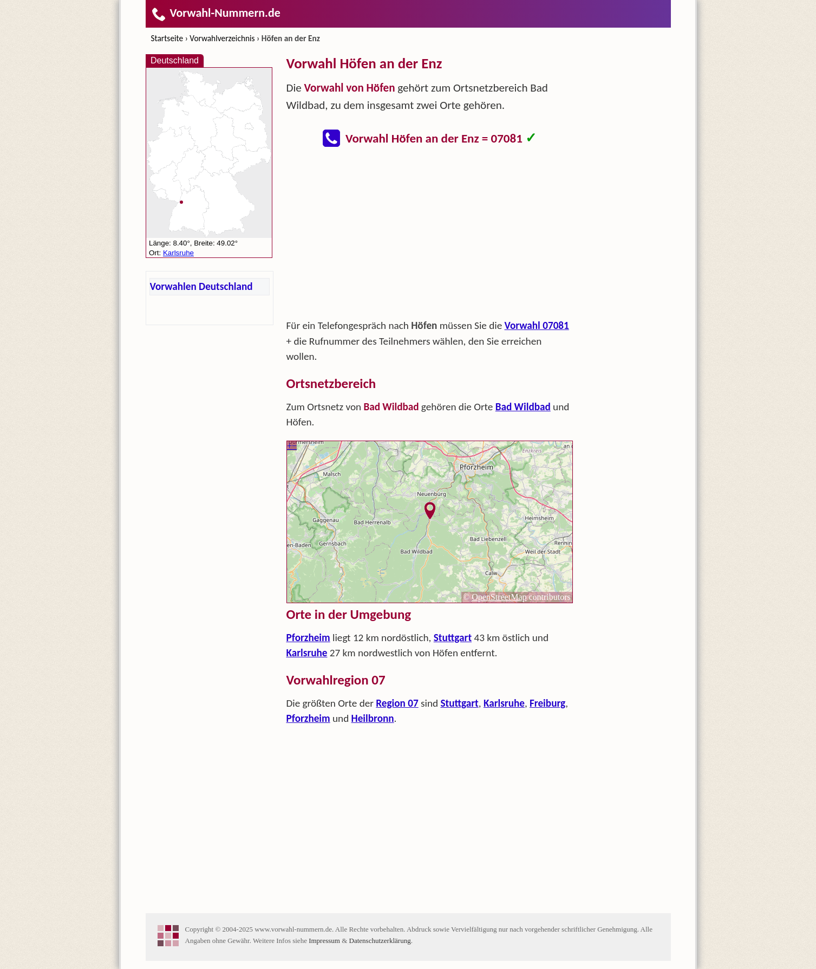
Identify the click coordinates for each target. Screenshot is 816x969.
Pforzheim (308, 637)
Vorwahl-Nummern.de (215, 12)
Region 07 (397, 703)
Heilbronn (372, 718)
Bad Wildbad (523, 406)
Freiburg (547, 703)
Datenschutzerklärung (380, 940)
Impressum (324, 940)
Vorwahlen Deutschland (201, 286)
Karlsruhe (307, 653)
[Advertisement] (429, 236)
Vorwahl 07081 (537, 325)
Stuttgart (453, 637)
